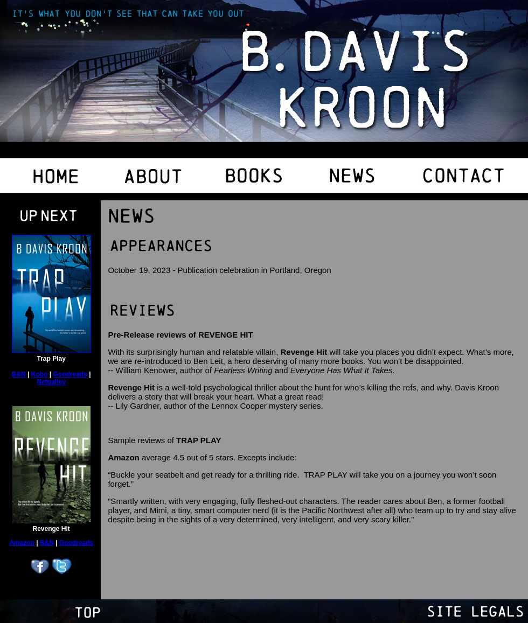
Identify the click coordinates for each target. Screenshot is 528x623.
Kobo (39, 374)
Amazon (21, 543)
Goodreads (70, 374)
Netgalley (51, 382)
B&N (19, 374)
